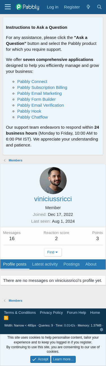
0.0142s (69, 325)
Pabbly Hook (29, 111)
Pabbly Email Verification (40, 105)
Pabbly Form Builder (36, 99)
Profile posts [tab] (15, 264)
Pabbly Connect (32, 81)
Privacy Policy (51, 312)
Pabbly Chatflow (32, 117)
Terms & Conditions (20, 312)
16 (12, 238)
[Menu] (7, 7)
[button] (101, 329)
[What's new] (88, 7)
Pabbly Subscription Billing (42, 87)
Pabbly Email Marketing (39, 93)
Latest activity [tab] (45, 264)
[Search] (99, 7)
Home (95, 312)
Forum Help (76, 312)
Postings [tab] (71, 264)
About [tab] (90, 264)
